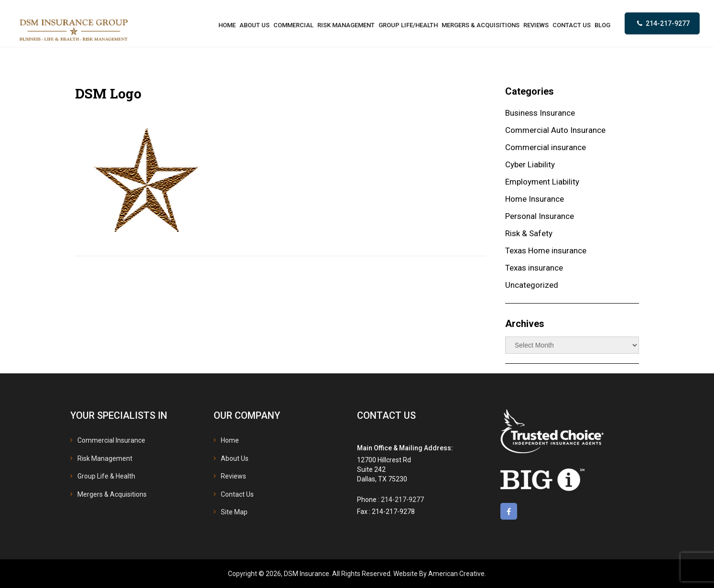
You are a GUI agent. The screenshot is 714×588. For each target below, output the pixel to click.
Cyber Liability (530, 164)
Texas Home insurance (545, 250)
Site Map (234, 512)
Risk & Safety (528, 233)
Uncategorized (531, 285)
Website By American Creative (439, 573)
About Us (235, 458)
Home (230, 440)
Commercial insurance (545, 147)
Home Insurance (534, 199)
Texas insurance (534, 267)
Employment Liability (542, 181)
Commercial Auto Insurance (555, 130)
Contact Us (237, 494)
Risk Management (104, 458)
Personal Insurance (539, 216)
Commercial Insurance (111, 440)
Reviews (233, 476)
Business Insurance (540, 113)
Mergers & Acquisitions (112, 494)
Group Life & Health (106, 476)
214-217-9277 (668, 23)
